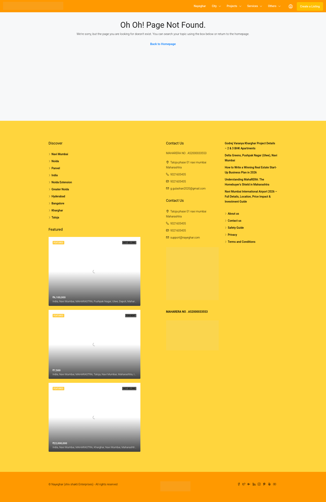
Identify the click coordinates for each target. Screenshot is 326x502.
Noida (55, 161)
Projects (232, 6)
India (55, 175)
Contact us (234, 220)
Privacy (232, 234)
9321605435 (178, 174)
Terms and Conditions (241, 241)
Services (252, 6)
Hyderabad (58, 196)
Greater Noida (60, 189)
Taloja (55, 217)
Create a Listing (310, 6)
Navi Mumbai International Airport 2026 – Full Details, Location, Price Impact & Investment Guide (251, 196)
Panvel (56, 168)
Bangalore (58, 203)
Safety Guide (236, 227)
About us (233, 213)
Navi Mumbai (60, 154)
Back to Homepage (163, 44)
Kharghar (57, 210)
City (214, 6)
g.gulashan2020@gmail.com (188, 188)
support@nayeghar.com (185, 237)
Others (272, 6)
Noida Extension (62, 182)
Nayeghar (200, 6)
